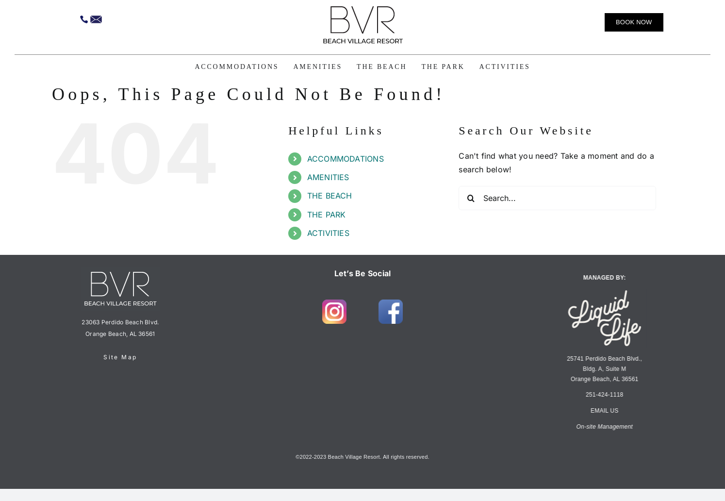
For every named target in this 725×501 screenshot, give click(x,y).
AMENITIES (328, 177)
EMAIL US (603, 410)
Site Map (120, 357)
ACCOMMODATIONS (345, 159)
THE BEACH (329, 195)
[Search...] (557, 198)
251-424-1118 (603, 394)
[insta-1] (334, 303)
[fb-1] (391, 303)
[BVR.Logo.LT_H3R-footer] (120, 271)
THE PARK (326, 214)
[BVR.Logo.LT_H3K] (362, 10)
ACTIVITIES (328, 233)
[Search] (471, 198)
